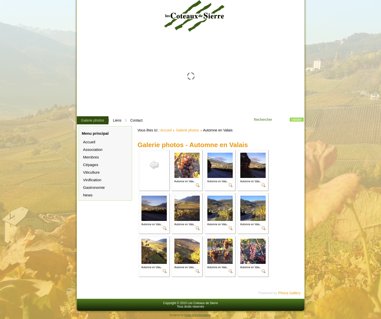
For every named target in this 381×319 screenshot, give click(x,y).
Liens (117, 120)
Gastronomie (94, 187)
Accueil (89, 142)
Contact (136, 120)
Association (93, 149)
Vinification (92, 180)
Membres (91, 157)
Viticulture (91, 172)
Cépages (90, 165)
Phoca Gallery (289, 293)
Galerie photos (92, 120)
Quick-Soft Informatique (197, 315)
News (88, 195)
